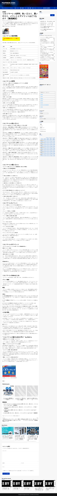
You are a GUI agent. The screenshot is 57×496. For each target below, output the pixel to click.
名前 (3, 462)
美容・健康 (22, 8)
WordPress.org (43, 131)
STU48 (41, 106)
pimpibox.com (8, 3)
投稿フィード (42, 127)
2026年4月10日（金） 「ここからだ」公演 (17, 488)
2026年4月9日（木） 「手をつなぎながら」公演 (47, 21)
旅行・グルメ (34, 8)
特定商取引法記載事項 (46, 8)
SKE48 (41, 96)
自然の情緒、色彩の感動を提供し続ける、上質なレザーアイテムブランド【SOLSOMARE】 (18, 42)
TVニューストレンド (5, 8)
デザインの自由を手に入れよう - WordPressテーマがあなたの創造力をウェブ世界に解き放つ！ (47, 43)
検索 (40, 11)
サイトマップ (40, 8)
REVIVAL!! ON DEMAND (44, 104)
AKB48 (41, 94)
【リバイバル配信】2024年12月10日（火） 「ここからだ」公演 (46, 30)
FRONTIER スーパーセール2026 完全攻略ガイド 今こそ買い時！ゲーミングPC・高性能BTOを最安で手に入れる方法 (47, 58)
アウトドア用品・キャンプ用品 (31, 432)
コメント (4, 450)
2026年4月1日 (51, 490)
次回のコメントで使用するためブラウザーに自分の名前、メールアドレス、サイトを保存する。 (18, 470)
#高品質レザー (18, 415)
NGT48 (41, 102)
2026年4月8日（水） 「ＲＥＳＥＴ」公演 (46, 24)
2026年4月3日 (40, 490)
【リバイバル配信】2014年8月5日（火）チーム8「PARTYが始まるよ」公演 (47, 27)
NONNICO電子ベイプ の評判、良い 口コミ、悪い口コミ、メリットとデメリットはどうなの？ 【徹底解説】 (20, 437)
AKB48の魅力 (42, 78)
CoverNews (32, 494)
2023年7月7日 (8, 20)
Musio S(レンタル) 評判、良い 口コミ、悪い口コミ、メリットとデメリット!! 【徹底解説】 (7, 436)
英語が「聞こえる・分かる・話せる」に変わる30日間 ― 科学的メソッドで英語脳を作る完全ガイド (47, 49)
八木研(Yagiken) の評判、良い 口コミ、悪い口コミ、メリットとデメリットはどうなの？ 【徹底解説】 (29, 419)
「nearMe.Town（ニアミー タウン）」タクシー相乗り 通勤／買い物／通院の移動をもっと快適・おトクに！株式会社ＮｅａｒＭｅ (11, 419)
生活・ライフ (17, 8)
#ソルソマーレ (6, 415)
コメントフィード (43, 129)
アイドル (11, 8)
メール (22, 462)
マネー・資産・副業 (28, 8)
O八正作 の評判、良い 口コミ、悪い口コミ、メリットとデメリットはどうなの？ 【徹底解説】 (21, 412)
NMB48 (41, 98)
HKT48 (41, 100)
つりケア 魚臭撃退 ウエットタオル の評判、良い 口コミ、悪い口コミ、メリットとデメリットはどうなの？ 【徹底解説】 (33, 437)
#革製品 (14, 415)
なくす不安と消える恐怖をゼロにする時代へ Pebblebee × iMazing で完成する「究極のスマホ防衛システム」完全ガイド (47, 55)
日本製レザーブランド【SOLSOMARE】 (9, 377)
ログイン (41, 125)
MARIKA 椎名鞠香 (43, 39)
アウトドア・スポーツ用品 (31, 431)
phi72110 (4, 20)
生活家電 (10, 433)
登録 (41, 124)
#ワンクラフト (11, 415)
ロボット (4, 433)
